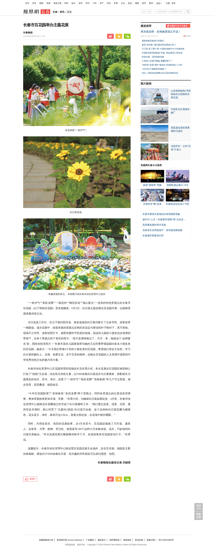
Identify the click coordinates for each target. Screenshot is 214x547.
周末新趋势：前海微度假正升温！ (161, 31)
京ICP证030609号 (166, 540)
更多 (158, 3)
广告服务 (90, 540)
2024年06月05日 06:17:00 (34, 36)
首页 (27, 3)
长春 (55, 12)
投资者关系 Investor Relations (69, 540)
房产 (102, 3)
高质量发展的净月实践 (154, 225)
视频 (41, 3)
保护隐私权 (114, 540)
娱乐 (74, 3)
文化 (123, 3)
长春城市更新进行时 (153, 235)
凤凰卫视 (57, 3)
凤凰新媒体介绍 (46, 540)
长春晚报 (28, 32)
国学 (144, 3)
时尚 (88, 3)
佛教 (137, 3)
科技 (109, 3)
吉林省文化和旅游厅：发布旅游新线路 (162, 230)
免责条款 (127, 540)
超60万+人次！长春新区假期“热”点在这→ (164, 219)
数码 (151, 3)
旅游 (130, 3)
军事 (116, 3)
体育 (81, 3)
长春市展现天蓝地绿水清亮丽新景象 (161, 214)
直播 (48, 3)
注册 (168, 3)
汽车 (95, 3)
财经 (66, 3)
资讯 (34, 3)
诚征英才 (102, 540)
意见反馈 (139, 540)
